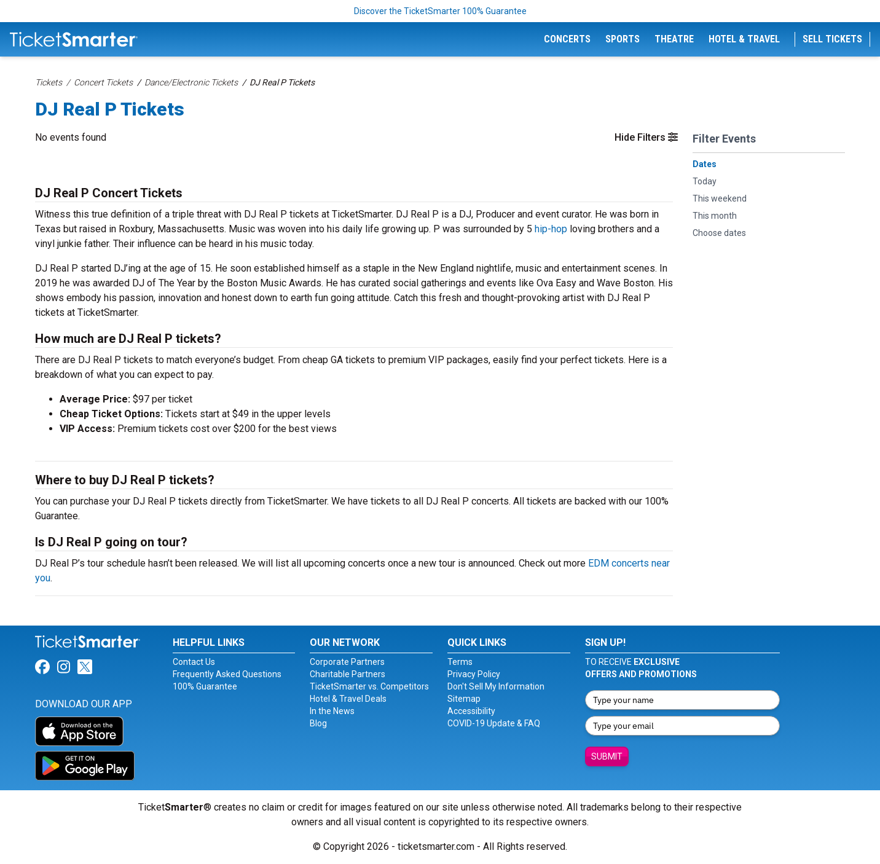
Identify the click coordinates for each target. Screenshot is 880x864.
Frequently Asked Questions (227, 674)
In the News (332, 711)
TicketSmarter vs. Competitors (369, 686)
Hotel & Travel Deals (348, 699)
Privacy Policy (473, 674)
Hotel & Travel (744, 39)
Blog (318, 723)
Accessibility (471, 711)
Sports (622, 39)
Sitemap (464, 699)
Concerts (567, 39)
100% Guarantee (205, 686)
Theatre (674, 39)
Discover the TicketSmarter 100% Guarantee (440, 11)
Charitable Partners (347, 674)
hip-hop (551, 229)
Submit (607, 756)
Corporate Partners (347, 662)
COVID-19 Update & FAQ (493, 723)
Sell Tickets (832, 39)
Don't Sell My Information (495, 686)
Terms (460, 662)
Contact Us (194, 662)
